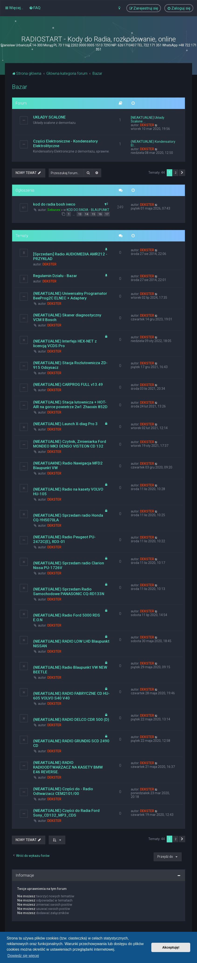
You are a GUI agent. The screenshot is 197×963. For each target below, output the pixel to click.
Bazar (19, 87)
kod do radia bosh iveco (54, 204)
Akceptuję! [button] (171, 947)
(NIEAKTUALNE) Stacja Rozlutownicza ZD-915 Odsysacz (70, 365)
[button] (182, 173)
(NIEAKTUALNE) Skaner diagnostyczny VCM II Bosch (67, 317)
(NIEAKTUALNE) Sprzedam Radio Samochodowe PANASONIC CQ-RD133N (68, 591)
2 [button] (175, 172)
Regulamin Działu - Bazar (55, 275)
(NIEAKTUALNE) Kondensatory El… (153, 143)
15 (93, 214)
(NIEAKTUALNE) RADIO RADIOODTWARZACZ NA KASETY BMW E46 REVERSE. (68, 767)
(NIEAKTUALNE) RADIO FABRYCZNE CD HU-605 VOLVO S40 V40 (71, 695)
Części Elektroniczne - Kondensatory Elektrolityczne (65, 143)
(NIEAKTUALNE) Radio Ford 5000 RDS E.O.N (66, 617)
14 (86, 214)
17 (106, 214)
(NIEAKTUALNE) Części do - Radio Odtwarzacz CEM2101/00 (63, 791)
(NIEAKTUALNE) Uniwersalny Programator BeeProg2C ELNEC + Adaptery (70, 295)
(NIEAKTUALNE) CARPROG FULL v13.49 (68, 384)
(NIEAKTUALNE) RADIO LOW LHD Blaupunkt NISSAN (71, 643)
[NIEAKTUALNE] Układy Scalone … (147, 119)
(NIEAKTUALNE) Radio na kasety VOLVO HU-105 (68, 491)
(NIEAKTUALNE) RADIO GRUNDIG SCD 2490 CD (71, 743)
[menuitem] (35, 7)
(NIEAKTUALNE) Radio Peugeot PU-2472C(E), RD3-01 (64, 539)
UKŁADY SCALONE (49, 117)
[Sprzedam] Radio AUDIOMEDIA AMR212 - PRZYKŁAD (70, 256)
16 (100, 214)
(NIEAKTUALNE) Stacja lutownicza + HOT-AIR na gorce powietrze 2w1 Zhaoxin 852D (70, 404)
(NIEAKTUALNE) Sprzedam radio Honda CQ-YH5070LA (68, 517)
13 (79, 214)
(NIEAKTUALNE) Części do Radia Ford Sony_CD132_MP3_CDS (66, 812)
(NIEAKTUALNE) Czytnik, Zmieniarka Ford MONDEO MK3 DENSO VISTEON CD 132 (69, 443)
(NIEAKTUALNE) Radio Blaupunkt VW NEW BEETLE (70, 669)
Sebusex (53, 210)
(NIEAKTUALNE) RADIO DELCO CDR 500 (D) (71, 719)
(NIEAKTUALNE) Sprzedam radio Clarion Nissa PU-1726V (68, 565)
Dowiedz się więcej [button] (23, 956)
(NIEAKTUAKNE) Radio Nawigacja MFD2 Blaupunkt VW (68, 465)
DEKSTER (147, 125)
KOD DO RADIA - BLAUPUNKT (88, 210)
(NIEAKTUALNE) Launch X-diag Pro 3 (65, 423)
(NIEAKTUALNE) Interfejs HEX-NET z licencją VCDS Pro (65, 343)
